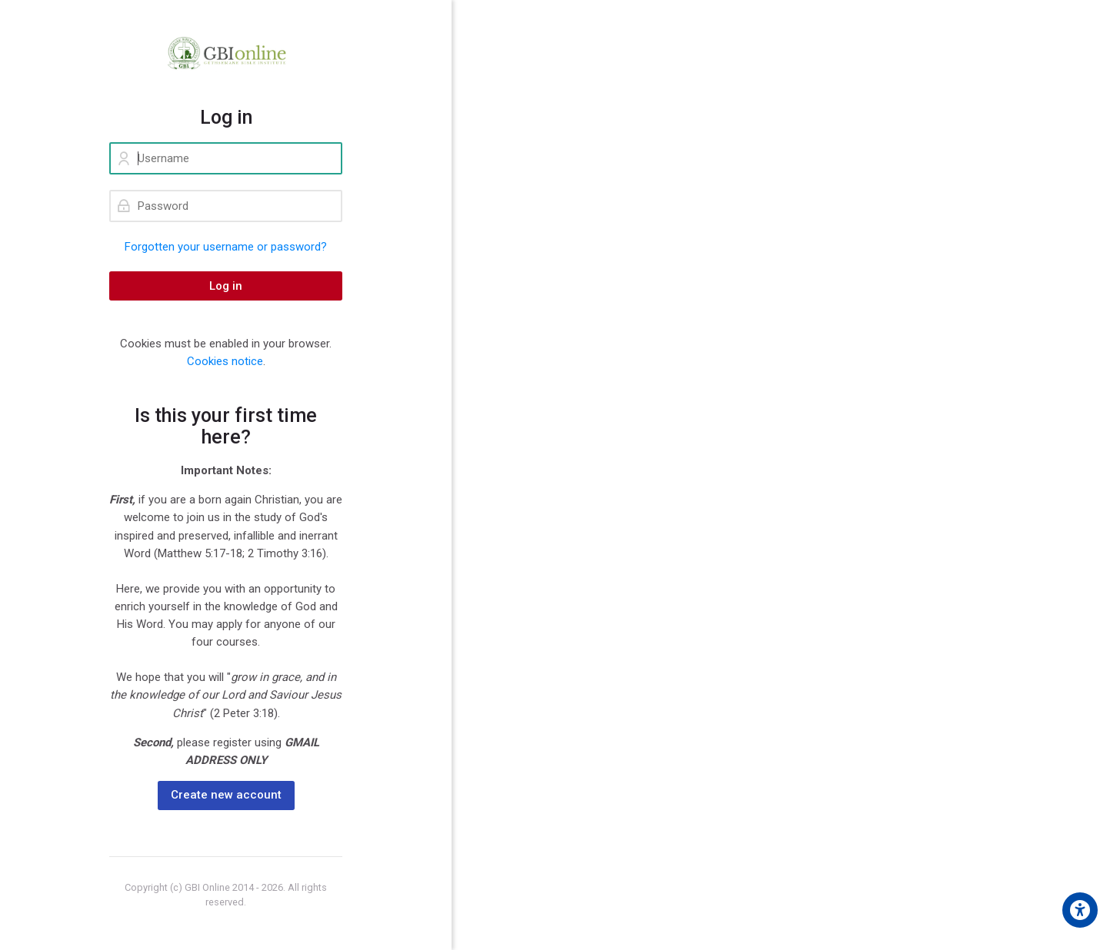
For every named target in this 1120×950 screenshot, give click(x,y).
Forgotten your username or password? (226, 247)
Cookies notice (225, 361)
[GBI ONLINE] (225, 53)
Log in (225, 286)
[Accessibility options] (1080, 910)
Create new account (226, 795)
